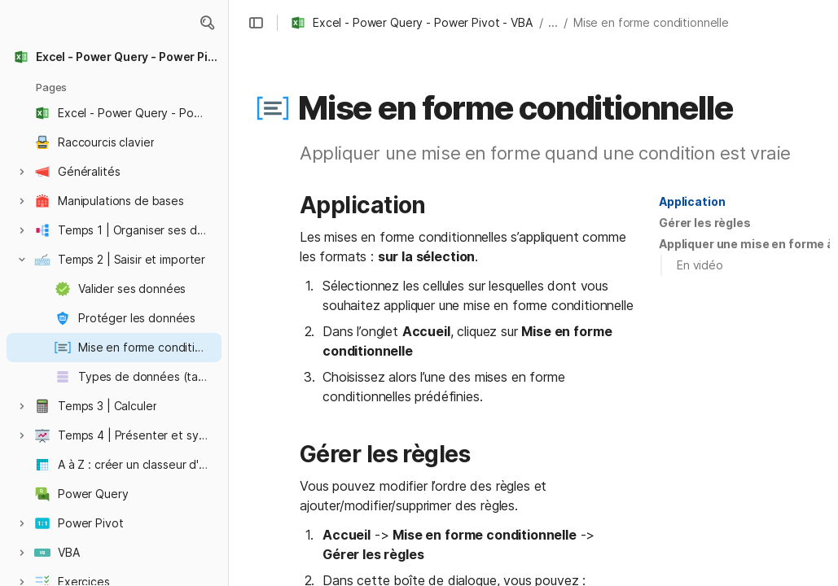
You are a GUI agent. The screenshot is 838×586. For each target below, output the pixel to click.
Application (692, 201)
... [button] (553, 22)
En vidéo (700, 265)
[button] (255, 22)
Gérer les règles (705, 223)
